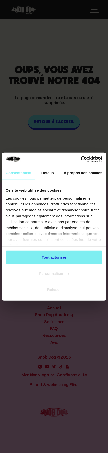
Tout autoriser (54, 257)
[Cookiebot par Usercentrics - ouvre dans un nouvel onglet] (80, 159)
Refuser (54, 289)
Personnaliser (54, 273)
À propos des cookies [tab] (83, 173)
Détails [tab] (47, 173)
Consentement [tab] (18, 173)
